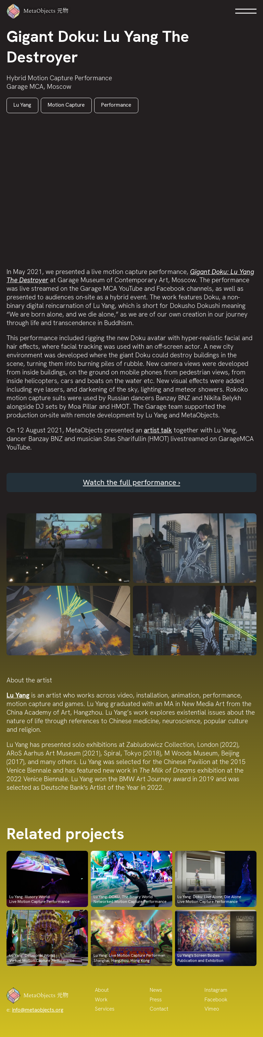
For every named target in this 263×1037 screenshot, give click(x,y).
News (156, 990)
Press (156, 999)
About (102, 990)
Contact (159, 1008)
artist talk (158, 430)
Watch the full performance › (131, 482)
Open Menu (245, 11)
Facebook (215, 999)
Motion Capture (66, 105)
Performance (116, 105)
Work (101, 999)
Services (104, 1008)
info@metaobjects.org (37, 1009)
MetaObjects (41, 11)
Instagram (215, 990)
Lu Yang (22, 105)
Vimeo (211, 1008)
